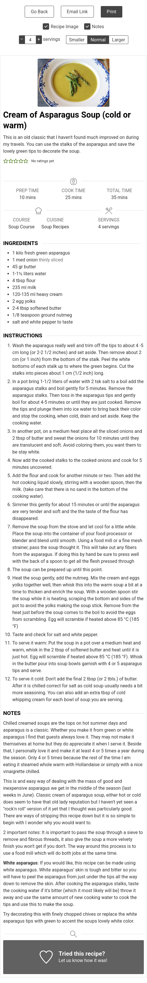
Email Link (77, 11)
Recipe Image (64, 26)
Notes (98, 26)
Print (111, 11)
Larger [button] (118, 40)
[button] (5, 161)
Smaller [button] (77, 40)
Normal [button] (98, 40)
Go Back (39, 11)
